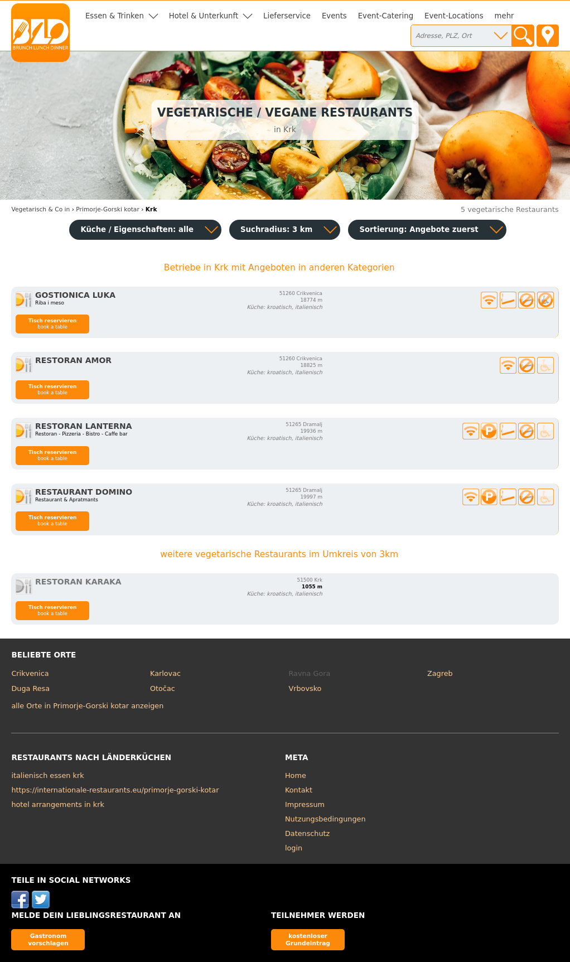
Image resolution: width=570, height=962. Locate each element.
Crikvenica (30, 673)
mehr (504, 16)
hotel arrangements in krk (57, 804)
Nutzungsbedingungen (325, 819)
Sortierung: (418, 229)
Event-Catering (385, 16)
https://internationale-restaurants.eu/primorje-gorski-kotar (115, 790)
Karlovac (165, 673)
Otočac (162, 688)
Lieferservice (287, 16)
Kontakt (298, 790)
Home (295, 775)
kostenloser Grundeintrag (308, 939)
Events (334, 16)
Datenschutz (307, 833)
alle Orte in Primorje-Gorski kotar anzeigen (87, 706)
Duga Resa (30, 688)
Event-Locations (454, 16)
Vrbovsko (305, 688)
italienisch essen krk (47, 775)
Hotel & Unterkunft (203, 16)
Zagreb (440, 673)
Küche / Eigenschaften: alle (137, 229)
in (40, 209)
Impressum (305, 804)
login (293, 848)
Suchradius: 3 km (276, 229)
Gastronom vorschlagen (48, 939)
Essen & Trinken (114, 16)
